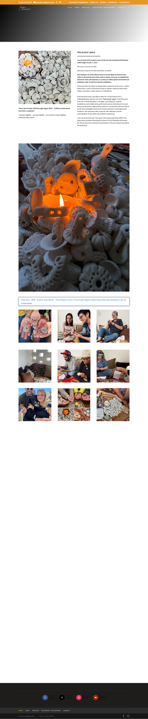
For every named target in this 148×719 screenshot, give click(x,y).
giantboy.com (30, 716)
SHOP (77, 8)
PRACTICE (86, 8)
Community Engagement (78, 2)
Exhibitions (112, 2)
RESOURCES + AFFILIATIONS (103, 8)
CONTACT (121, 8)
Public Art (94, 2)
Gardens (103, 2)
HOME (69, 8)
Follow (52, 697)
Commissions (124, 2)
